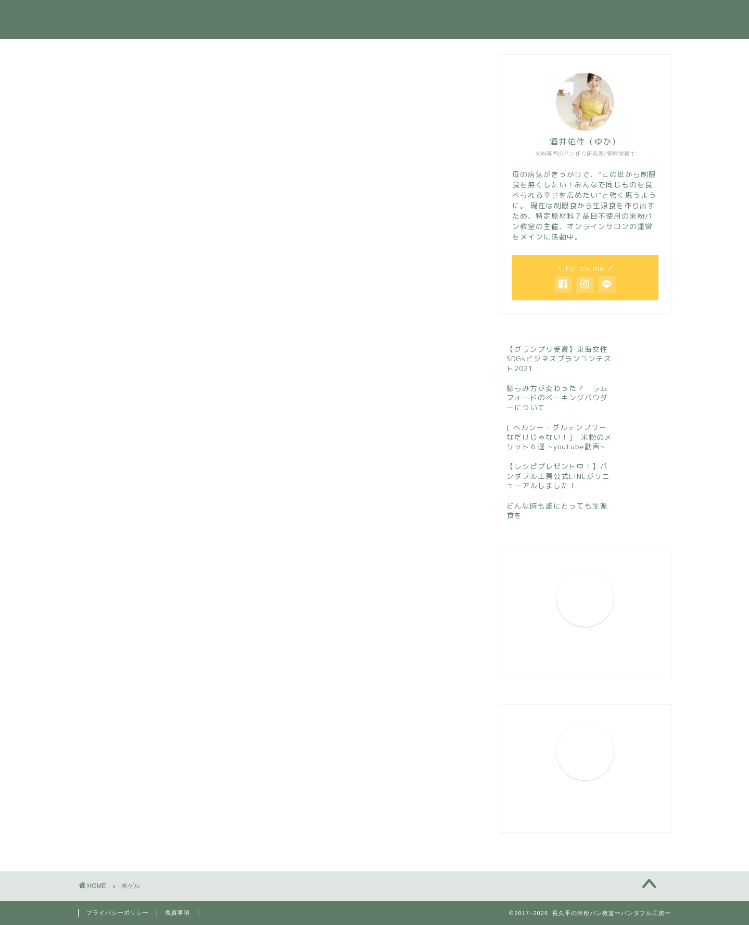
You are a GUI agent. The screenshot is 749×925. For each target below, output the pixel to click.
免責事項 (177, 912)
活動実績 (410, 16)
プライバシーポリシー (117, 912)
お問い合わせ (572, 16)
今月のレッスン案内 (487, 16)
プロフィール (345, 16)
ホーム (284, 16)
